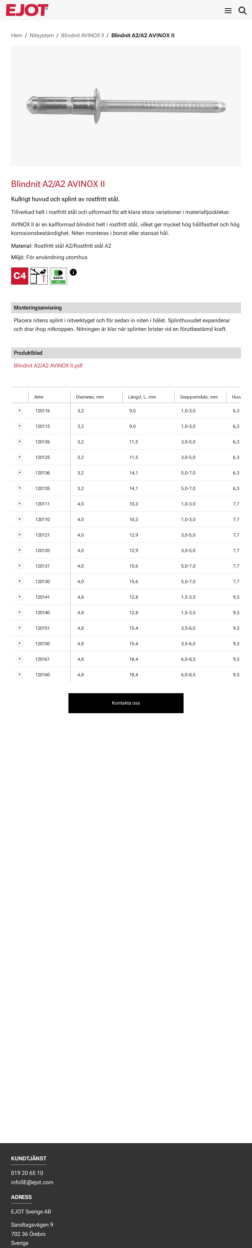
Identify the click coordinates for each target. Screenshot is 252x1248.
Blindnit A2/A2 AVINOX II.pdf (48, 365)
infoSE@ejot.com (32, 1182)
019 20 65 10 (27, 1173)
